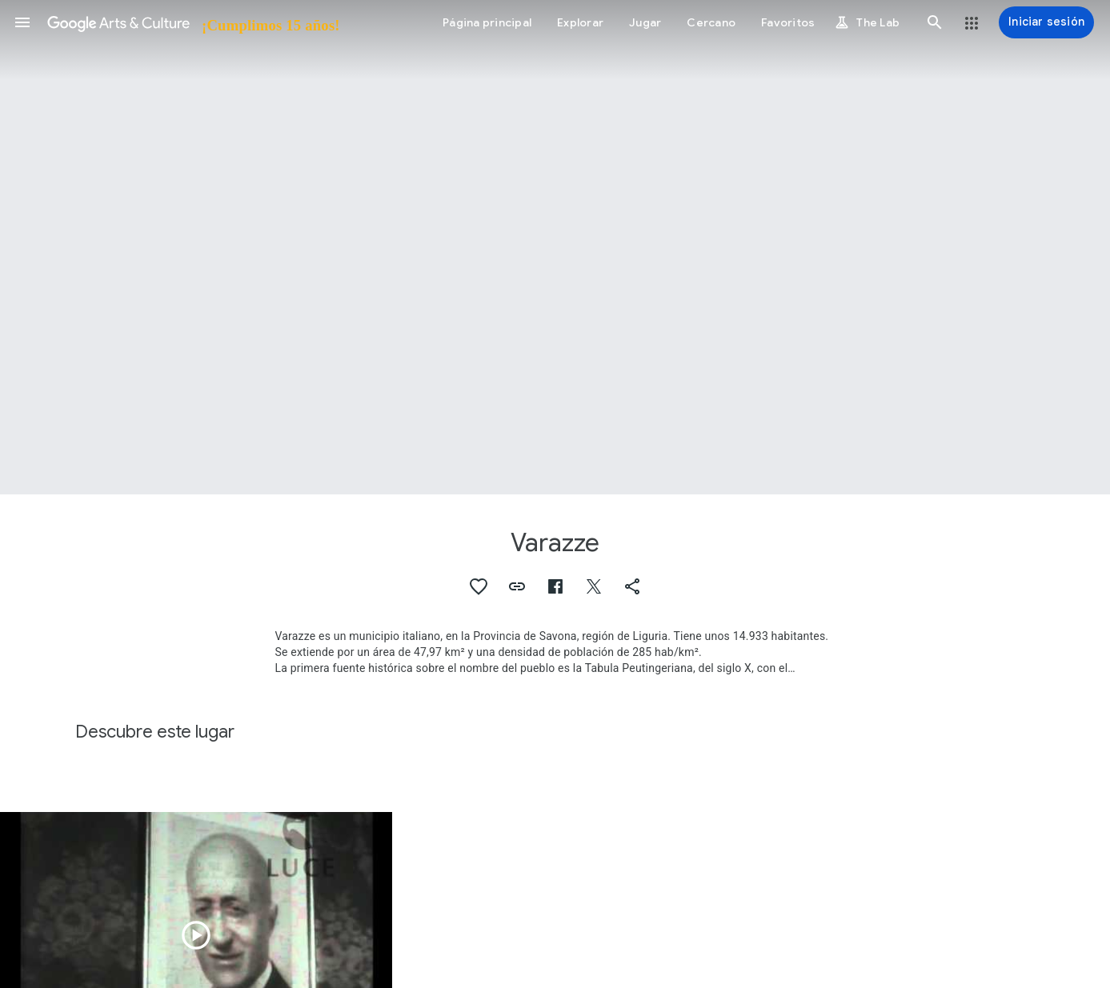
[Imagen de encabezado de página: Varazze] (555, 247)
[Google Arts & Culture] (192, 22)
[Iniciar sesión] (1046, 22)
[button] (22, 22)
